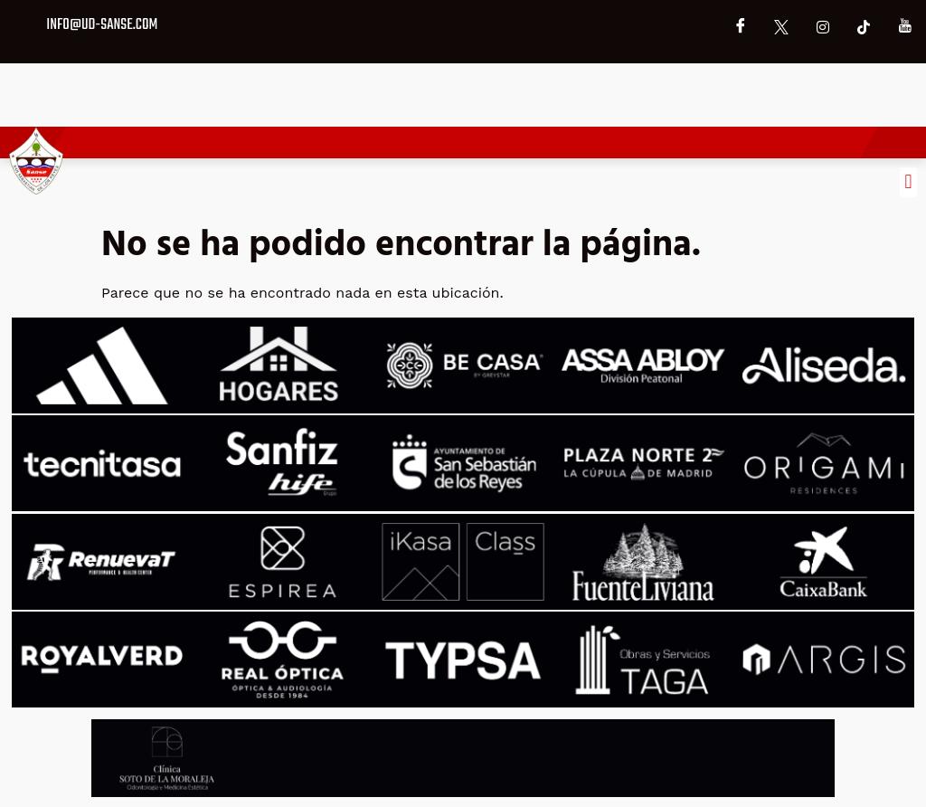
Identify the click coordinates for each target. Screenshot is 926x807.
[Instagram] (822, 27)
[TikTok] (863, 27)
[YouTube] (905, 27)
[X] (781, 27)
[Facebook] (740, 27)
